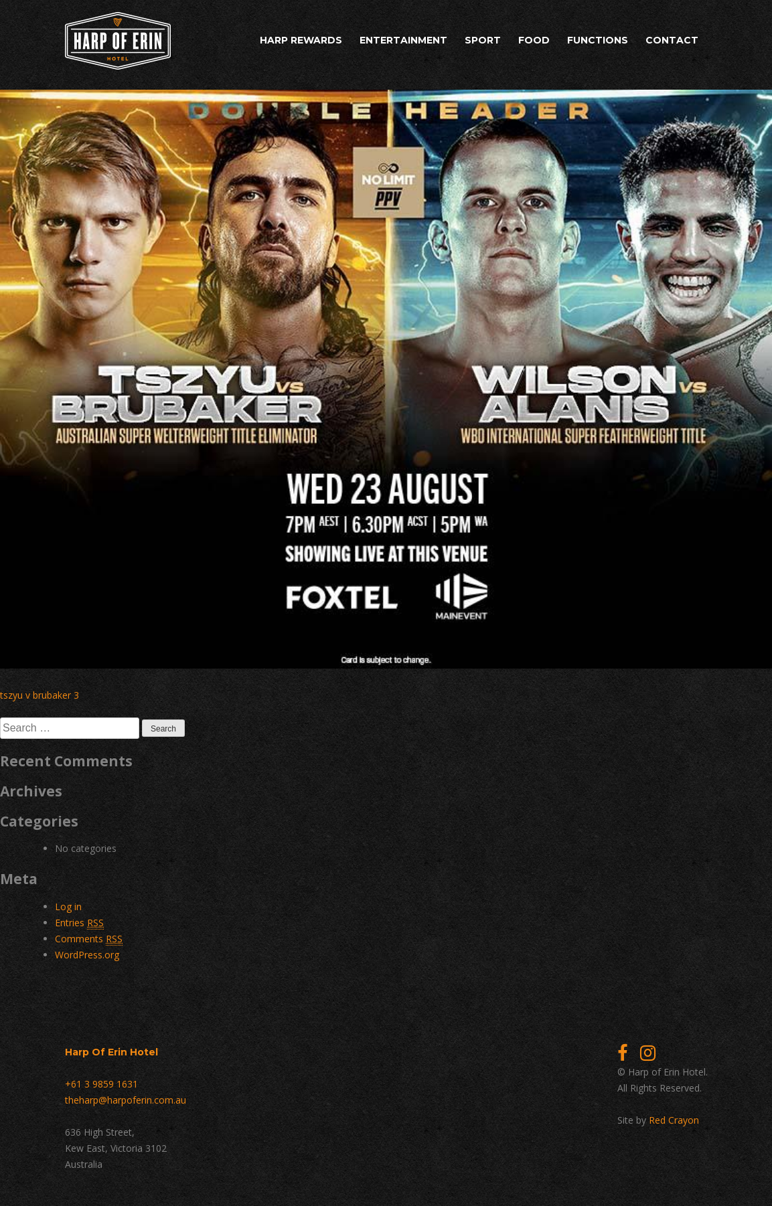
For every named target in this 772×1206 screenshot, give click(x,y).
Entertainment (403, 40)
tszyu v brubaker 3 (39, 695)
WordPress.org (87, 954)
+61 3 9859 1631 (101, 1084)
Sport (483, 40)
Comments (89, 939)
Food (534, 40)
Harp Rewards (301, 40)
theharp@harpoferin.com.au (125, 1100)
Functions (597, 40)
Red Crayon (674, 1120)
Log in (68, 906)
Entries (79, 923)
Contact (671, 40)
